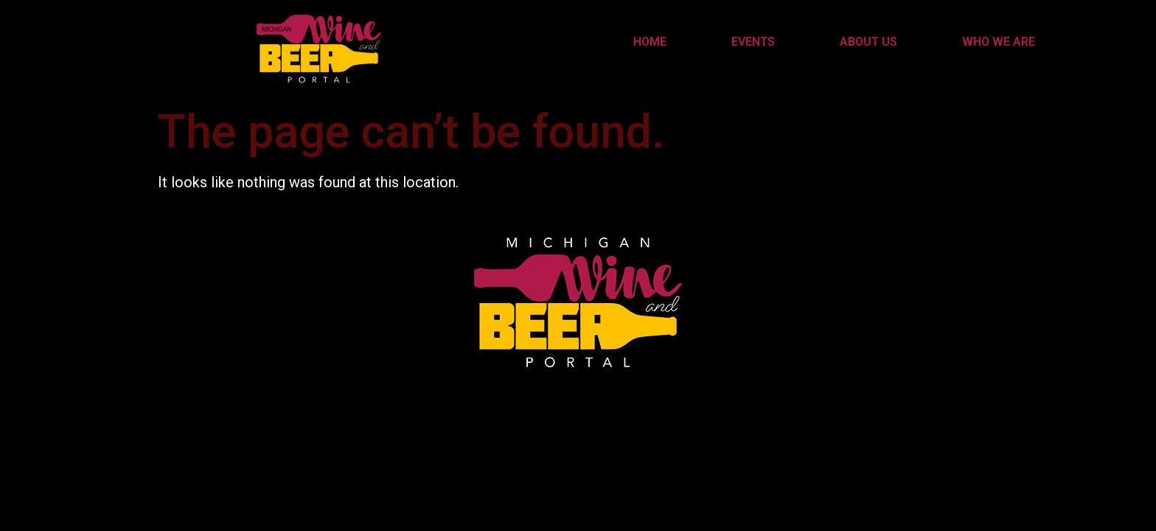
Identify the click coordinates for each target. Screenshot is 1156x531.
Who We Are (998, 42)
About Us (868, 42)
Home (649, 42)
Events (753, 42)
